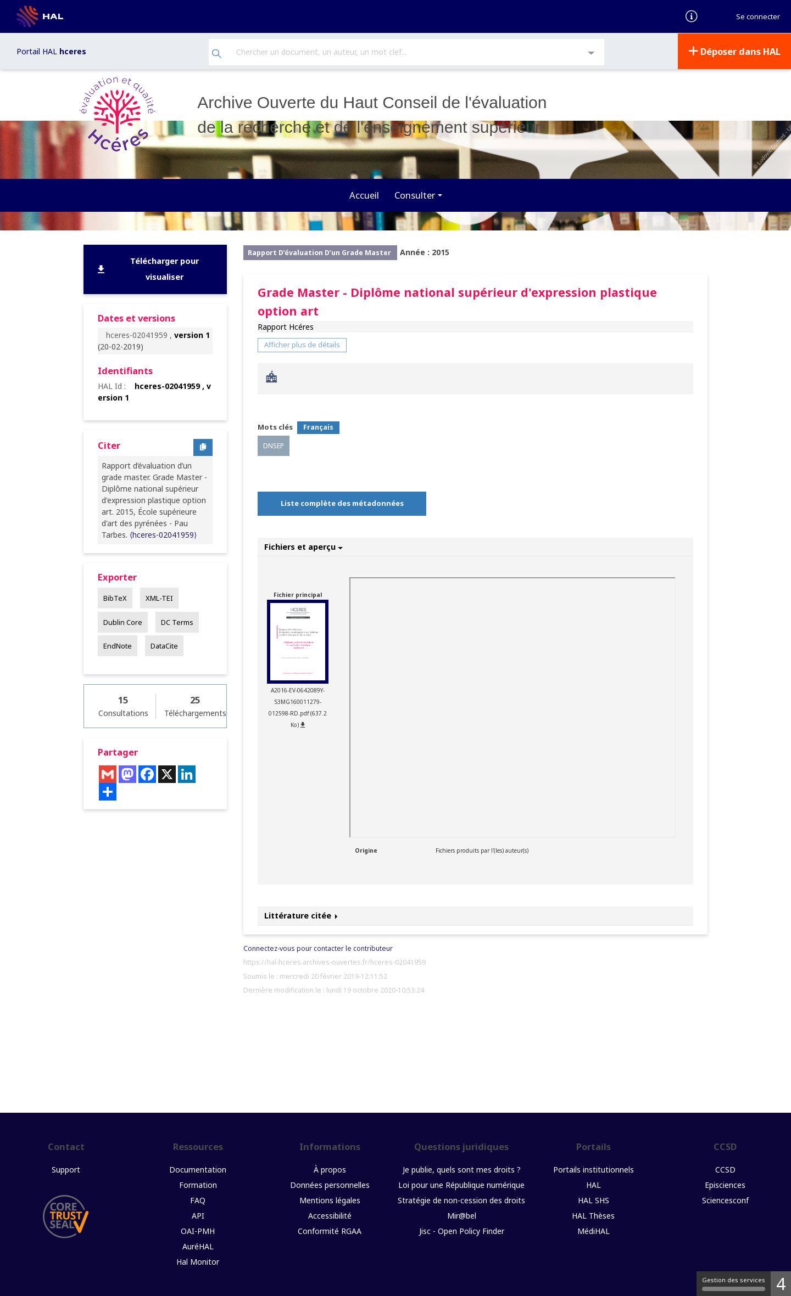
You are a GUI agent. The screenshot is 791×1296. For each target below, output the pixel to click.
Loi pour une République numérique (461, 1184)
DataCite (164, 645)
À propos (330, 1168)
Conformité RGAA (329, 1230)
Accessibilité (330, 1214)
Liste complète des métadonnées (342, 503)
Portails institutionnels (593, 1168)
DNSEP (273, 444)
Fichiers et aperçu (303, 545)
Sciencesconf (725, 1199)
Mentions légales (329, 1199)
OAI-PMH (198, 1230)
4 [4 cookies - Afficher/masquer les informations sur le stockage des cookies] (781, 1283)
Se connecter (758, 16)
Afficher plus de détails (302, 344)
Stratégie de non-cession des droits (461, 1199)
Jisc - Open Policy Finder (461, 1230)
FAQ (197, 1199)
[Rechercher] (217, 54)
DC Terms (177, 621)
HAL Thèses (593, 1214)
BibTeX (115, 597)
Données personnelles (330, 1184)
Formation (198, 1184)
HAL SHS (593, 1199)
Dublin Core (122, 621)
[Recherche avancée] (591, 53)
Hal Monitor (197, 1260)
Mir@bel (461, 1214)
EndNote (117, 645)
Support (66, 1168)
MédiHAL (593, 1230)
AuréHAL (198, 1245)
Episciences (725, 1184)
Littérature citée (301, 915)
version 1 (192, 334)
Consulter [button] (414, 194)
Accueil (364, 194)
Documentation (197, 1168)
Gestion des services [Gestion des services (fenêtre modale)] (733, 1283)
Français (318, 426)
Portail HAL (51, 51)
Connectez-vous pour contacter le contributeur (318, 947)
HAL (593, 1184)
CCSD (725, 1168)
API (198, 1214)
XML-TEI (159, 597)
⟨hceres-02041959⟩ (163, 534)
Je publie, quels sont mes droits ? (462, 1168)
